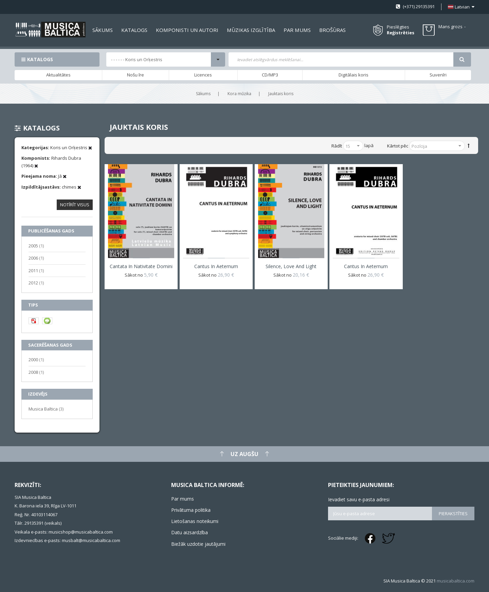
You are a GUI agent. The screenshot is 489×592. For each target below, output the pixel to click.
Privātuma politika (191, 510)
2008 (36, 372)
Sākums (203, 94)
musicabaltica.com (455, 581)
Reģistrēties (400, 33)
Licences (203, 75)
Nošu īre (135, 75)
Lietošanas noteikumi (194, 521)
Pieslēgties (398, 27)
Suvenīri (438, 75)
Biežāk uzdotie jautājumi (198, 544)
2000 (36, 359)
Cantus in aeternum (216, 266)
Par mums (182, 498)
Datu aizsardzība (189, 532)
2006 (36, 258)
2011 (36, 270)
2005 (36, 245)
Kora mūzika (239, 94)
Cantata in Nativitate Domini (141, 266)
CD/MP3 (270, 75)
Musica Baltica (46, 408)
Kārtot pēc (397, 146)
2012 (36, 282)
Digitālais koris (353, 75)
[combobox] (341, 59)
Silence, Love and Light (291, 266)
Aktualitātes (58, 75)
